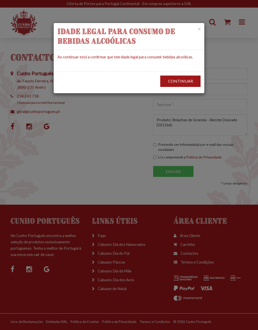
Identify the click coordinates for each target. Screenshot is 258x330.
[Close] (199, 29)
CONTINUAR (180, 81)
